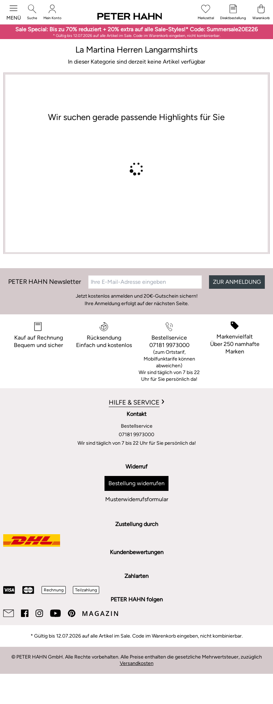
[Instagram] (39, 613)
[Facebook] (24, 613)
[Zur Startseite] (129, 17)
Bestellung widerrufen (136, 483)
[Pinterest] (71, 613)
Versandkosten (137, 663)
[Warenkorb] (261, 12)
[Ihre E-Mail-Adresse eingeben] (145, 282)
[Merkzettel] (206, 12)
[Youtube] (55, 613)
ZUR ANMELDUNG (237, 281)
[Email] (8, 613)
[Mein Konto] (52, 12)
